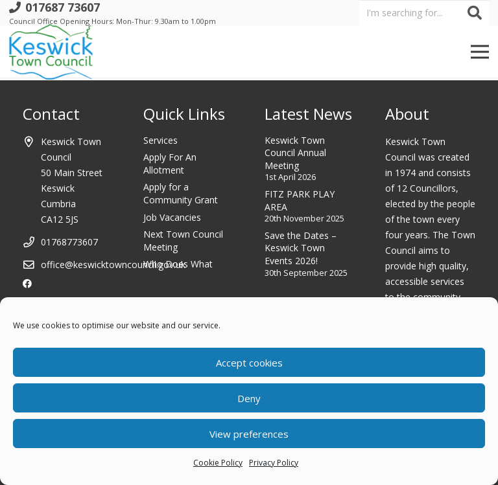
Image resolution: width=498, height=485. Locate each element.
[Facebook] (27, 283)
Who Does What (178, 264)
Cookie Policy (218, 462)
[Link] (51, 52)
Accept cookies (249, 362)
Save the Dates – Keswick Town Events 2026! (301, 248)
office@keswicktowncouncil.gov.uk (113, 264)
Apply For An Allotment (169, 163)
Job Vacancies (172, 217)
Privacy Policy (273, 462)
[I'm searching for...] (424, 12)
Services (160, 140)
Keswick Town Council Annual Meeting (295, 153)
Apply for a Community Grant (180, 193)
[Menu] (480, 52)
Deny (249, 398)
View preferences (249, 433)
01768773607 (69, 242)
